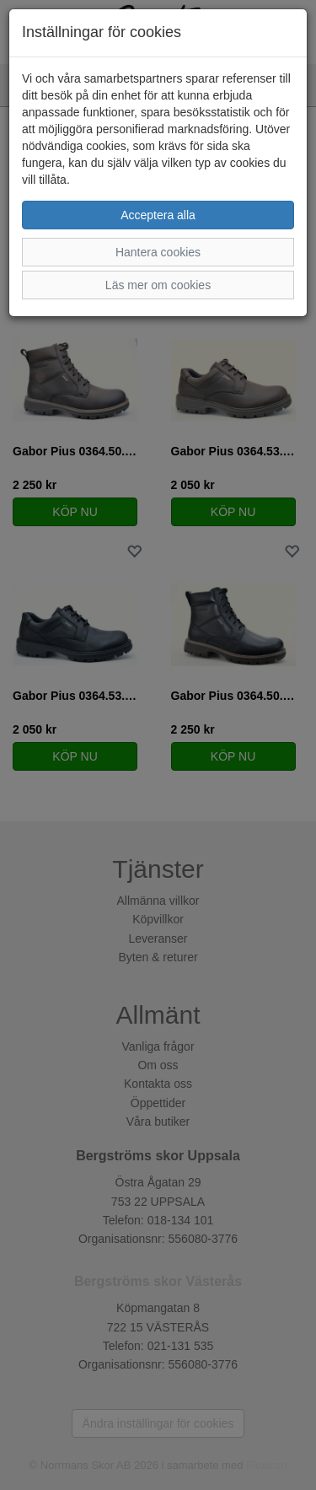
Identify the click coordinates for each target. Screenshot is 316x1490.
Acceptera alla (158, 215)
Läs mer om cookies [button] (158, 285)
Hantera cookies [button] (158, 252)
